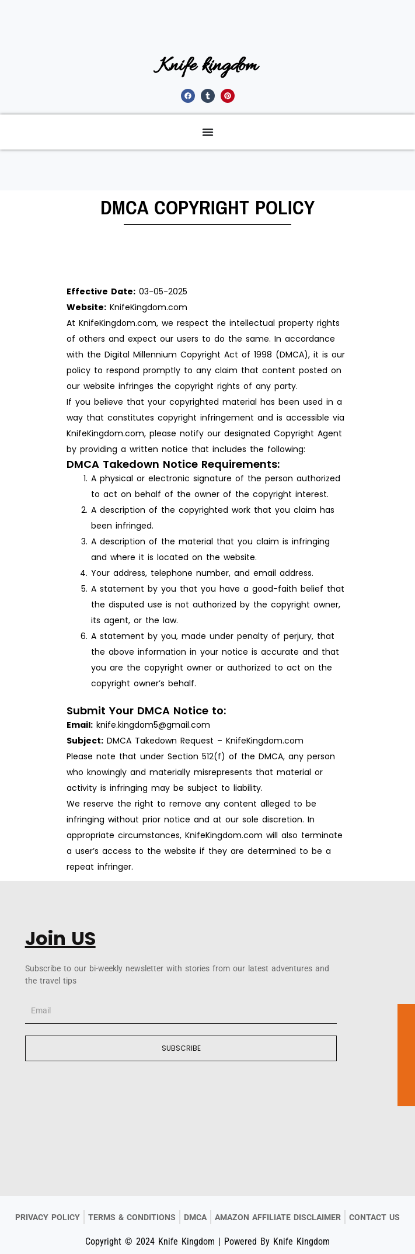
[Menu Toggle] (208, 132)
